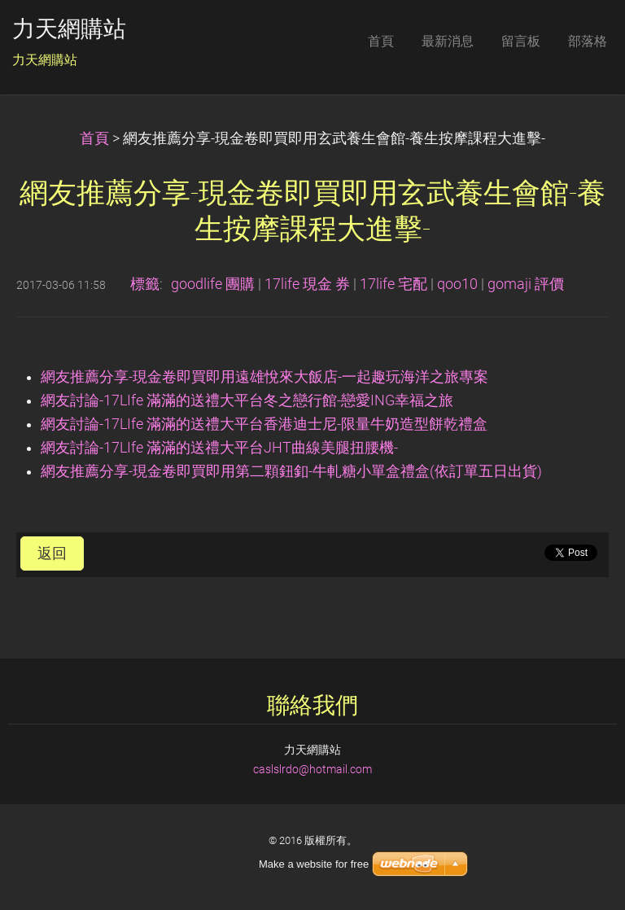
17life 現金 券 (307, 284)
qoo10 (457, 284)
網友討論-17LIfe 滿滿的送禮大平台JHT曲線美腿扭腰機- (219, 448)
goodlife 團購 (213, 284)
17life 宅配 (393, 284)
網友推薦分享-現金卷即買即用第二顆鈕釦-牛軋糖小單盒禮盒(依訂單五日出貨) (291, 471)
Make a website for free (314, 864)
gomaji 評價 (525, 284)
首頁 (94, 138)
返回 (52, 553)
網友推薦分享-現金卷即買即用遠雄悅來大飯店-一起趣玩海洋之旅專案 (264, 377)
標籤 (145, 284)
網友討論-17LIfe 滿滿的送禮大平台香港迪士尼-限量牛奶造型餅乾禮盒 (264, 424)
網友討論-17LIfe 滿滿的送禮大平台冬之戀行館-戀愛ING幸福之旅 (247, 400)
